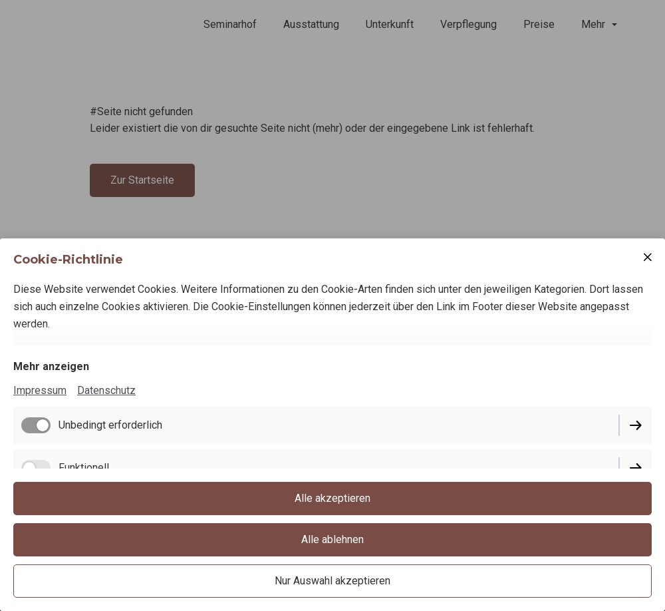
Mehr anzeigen (51, 366)
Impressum (39, 390)
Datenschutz (106, 390)
